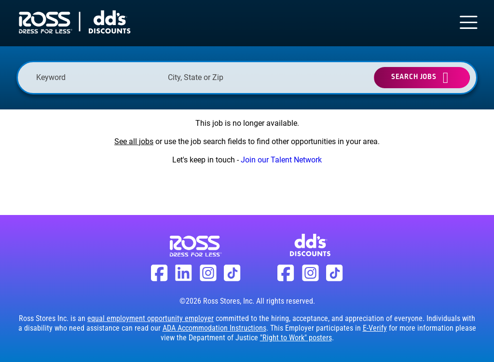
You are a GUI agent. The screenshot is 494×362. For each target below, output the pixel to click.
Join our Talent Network (281, 159)
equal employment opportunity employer (150, 318)
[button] (282, 77)
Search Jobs (414, 77)
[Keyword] (97, 77)
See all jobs (133, 141)
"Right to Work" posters (296, 337)
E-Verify (375, 328)
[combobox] (229, 77)
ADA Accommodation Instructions (214, 328)
